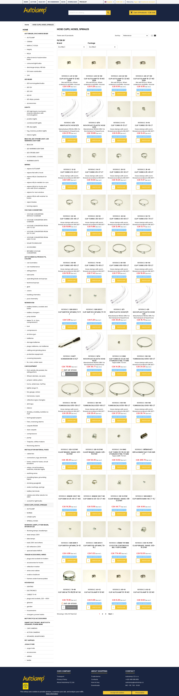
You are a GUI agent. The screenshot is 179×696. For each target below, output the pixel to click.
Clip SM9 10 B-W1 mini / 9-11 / (69, 313)
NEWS (26, 2)
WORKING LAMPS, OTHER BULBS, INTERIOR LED (37, 526)
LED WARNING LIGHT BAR (35, 149)
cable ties (30, 454)
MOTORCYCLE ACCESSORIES (36, 618)
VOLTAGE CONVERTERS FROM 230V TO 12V (37, 238)
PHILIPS (29, 49)
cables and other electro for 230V (37, 496)
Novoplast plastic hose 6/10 (94, 126)
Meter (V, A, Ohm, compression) (33, 321)
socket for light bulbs (34, 501)
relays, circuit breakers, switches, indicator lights (36, 468)
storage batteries (33, 342)
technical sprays (33, 283)
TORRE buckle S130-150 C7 (119, 405)
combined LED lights (34, 123)
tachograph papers (34, 418)
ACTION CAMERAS (33, 632)
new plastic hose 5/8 (69, 125)
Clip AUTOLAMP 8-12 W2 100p (69, 80)
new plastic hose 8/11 (119, 312)
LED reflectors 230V (34, 547)
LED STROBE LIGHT (33, 153)
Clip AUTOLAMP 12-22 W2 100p (119, 80)
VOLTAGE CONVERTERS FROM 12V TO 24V (37, 232)
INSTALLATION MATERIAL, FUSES (37, 450)
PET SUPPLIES (29, 640)
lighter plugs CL (32, 388)
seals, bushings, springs (35, 487)
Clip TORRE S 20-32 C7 (119, 172)
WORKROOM (29, 303)
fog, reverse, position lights (37, 131)
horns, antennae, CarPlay (36, 384)
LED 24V (30, 91)
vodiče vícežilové (33, 574)
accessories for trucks (35, 563)
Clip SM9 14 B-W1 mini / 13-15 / (94, 546)
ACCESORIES (31, 247)
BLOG (63, 2)
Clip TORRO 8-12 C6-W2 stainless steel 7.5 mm (119, 360)
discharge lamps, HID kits (36, 67)
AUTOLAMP (31, 37)
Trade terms (95, 676)
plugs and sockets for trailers (37, 559)
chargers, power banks (35, 614)
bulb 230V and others (35, 543)
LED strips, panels (33, 99)
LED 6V (29, 95)
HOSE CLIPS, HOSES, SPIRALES (36, 505)
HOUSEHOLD (29, 582)
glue (28, 287)
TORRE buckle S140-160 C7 (144, 405)
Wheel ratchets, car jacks (36, 376)
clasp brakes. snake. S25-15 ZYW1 (94, 453)
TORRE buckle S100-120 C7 (144, 359)
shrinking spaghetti (34, 483)
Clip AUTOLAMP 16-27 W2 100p (143, 80)
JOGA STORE (29, 644)
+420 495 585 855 (132, 679)
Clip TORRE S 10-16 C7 (144, 125)
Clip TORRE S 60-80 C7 (69, 265)
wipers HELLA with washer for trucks (37, 197)
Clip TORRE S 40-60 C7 (119, 219)
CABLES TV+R (31, 594)
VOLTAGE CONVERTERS (33, 210)
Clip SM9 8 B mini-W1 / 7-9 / (143, 499)
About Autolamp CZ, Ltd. (66, 682)
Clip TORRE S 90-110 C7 (143, 265)
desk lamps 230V (33, 535)
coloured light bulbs (34, 63)
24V (28, 75)
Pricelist (83, 2)
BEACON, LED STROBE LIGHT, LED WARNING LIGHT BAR (37, 140)
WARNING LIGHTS (33, 161)
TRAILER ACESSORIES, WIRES (35, 555)
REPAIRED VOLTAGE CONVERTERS (34, 252)
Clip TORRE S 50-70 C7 (143, 219)
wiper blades (32, 202)
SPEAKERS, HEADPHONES (36, 636)
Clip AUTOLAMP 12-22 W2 (143, 592)
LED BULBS (28, 79)
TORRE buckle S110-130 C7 (69, 405)
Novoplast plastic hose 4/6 (144, 313)
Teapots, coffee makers (36, 442)
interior (29, 408)
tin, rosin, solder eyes (34, 362)
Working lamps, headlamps (37, 531)
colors (29, 291)
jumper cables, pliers (34, 380)
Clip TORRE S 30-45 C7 (69, 219)
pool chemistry (32, 299)
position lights (32, 119)
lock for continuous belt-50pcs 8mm (119, 546)
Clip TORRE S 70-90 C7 (94, 265)
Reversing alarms (33, 446)
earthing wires (32, 473)
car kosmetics (32, 263)
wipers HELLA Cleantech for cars (37, 178)
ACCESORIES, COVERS (35, 157)
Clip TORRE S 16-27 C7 (94, 172)
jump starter (31, 316)
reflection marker (33, 567)
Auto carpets (31, 430)
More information (52, 694)
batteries (30, 338)
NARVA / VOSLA (32, 45)
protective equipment (35, 354)
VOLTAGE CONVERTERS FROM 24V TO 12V (37, 227)
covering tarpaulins (34, 358)
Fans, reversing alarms (35, 422)
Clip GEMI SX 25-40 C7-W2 (69, 499)
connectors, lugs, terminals (37, 458)
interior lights (31, 135)
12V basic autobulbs (34, 71)
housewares (31, 610)
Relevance (135, 35)
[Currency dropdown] (120, 2)
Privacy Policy (62, 679)
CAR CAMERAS (32, 628)
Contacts (94, 679)
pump (29, 438)
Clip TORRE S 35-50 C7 (94, 219)
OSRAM (29, 41)
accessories (31, 103)
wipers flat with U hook (35, 173)
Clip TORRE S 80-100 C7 (119, 265)
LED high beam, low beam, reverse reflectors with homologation (36, 113)
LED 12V (29, 87)
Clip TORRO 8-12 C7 (119, 125)
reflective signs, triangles (36, 400)
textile (29, 660)
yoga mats (31, 648)
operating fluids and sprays (37, 279)
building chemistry (33, 295)
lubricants (30, 275)
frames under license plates (37, 578)
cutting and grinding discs (36, 350)
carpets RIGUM (32, 426)
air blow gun (31, 334)
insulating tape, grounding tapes (36, 478)
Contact (130, 671)
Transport (60, 676)
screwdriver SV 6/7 (69, 359)
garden (29, 606)
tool (28, 326)
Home (25, 29)
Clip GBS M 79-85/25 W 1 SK (69, 592)
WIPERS (27, 165)
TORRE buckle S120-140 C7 (94, 405)
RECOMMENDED (53, 2)
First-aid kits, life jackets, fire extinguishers (37, 371)
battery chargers (33, 312)
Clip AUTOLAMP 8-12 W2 (94, 592)
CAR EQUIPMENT (31, 366)
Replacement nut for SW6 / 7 (144, 453)
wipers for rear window (35, 192)
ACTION (33, 2)
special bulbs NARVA (34, 551)
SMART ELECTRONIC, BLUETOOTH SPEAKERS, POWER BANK (37, 623)
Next (111, 614)
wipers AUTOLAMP (33, 169)
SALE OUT (42, 2)
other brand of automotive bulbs (36, 58)
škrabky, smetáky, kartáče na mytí (37, 413)
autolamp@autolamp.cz (134, 682)
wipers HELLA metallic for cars (38, 182)
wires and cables (33, 571)
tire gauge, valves (33, 392)
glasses (30, 602)
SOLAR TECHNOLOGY (34, 243)
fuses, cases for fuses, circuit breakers (37, 463)
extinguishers (32, 271)
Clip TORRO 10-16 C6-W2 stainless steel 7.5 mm (119, 453)
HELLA (29, 53)
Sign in (136, 2)
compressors (32, 330)
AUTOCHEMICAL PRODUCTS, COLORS (35, 258)
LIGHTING (30, 586)
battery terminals (33, 491)
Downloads (72, 2)
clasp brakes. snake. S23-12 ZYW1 (69, 453)
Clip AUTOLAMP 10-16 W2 (119, 592)
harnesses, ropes (33, 396)
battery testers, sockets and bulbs (37, 308)
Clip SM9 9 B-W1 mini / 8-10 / (69, 546)
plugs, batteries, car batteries (38, 346)
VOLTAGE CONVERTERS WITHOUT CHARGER (35, 215)
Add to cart (71, 94)
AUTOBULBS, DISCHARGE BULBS (36, 34)
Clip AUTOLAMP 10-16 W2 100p (94, 80)
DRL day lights (32, 127)
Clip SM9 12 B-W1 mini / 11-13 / (94, 313)
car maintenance (33, 267)
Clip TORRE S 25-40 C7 (143, 172)
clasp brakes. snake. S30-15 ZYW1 (144, 546)
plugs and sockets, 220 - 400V (38, 598)
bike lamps (31, 539)
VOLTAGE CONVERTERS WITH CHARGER (37, 221)
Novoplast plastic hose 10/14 (94, 360)
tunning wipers (32, 206)
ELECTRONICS (32, 590)
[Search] (89, 12)
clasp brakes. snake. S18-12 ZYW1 (119, 500)
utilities (29, 656)
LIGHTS (27, 107)
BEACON (30, 145)
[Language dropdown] (110, 2)
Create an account (148, 2)
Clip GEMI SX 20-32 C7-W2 (94, 499)
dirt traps (30, 404)
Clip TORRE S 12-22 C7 (69, 172)
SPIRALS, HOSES (32, 521)
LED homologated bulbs (35, 83)
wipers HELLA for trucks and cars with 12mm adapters (37, 187)
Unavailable (71, 374)
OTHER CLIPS (31, 517)
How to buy (95, 682)
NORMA (29, 513)
